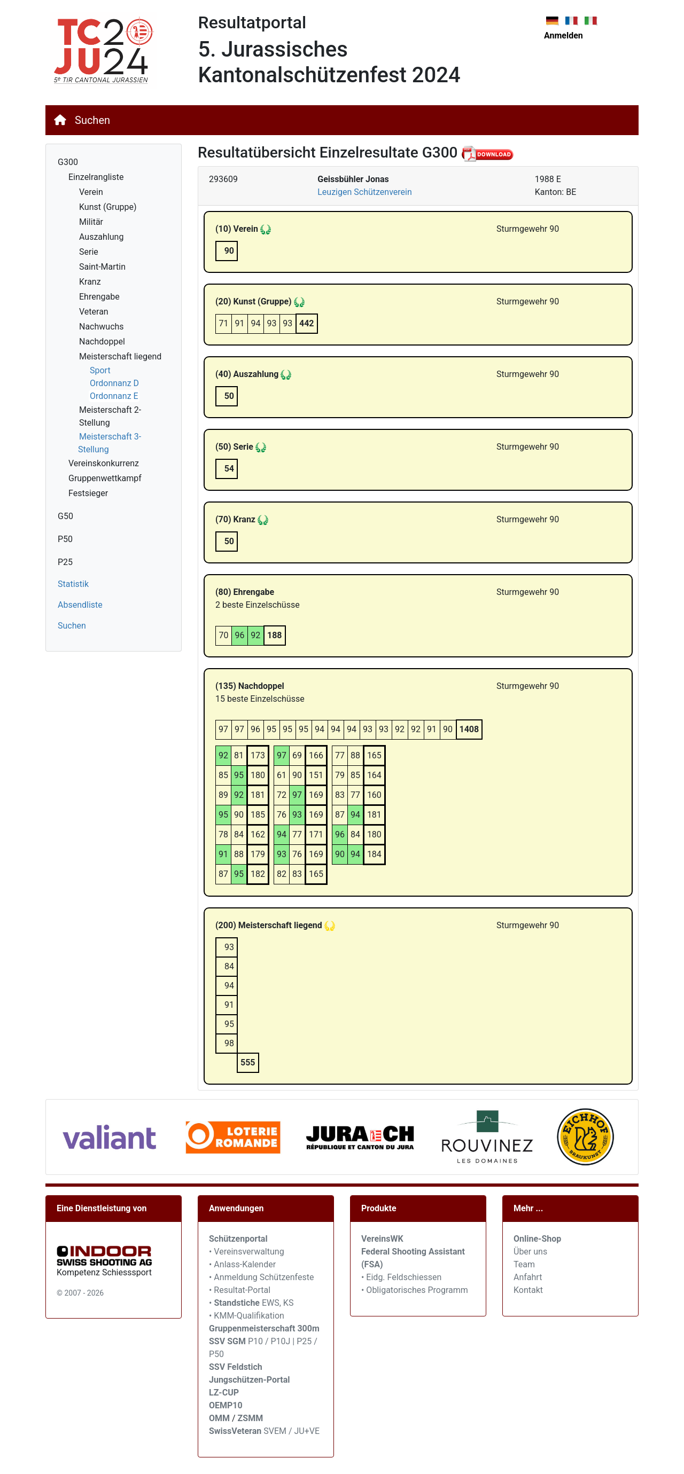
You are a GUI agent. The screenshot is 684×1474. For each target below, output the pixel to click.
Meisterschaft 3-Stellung (109, 443)
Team (524, 1264)
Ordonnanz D (114, 383)
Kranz (90, 282)
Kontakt (528, 1290)
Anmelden (563, 35)
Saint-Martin (102, 267)
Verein (91, 192)
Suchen (92, 120)
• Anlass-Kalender (242, 1264)
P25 (65, 562)
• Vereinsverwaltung (246, 1251)
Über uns (530, 1251)
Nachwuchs (101, 327)
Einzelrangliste (95, 177)
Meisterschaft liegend (120, 356)
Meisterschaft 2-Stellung (110, 416)
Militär (91, 222)
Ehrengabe (99, 297)
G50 (65, 516)
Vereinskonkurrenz (103, 463)
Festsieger (88, 493)
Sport (100, 370)
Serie (88, 252)
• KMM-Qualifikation (246, 1316)
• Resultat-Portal (239, 1290)
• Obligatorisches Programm (414, 1290)
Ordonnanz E (114, 396)
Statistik (73, 584)
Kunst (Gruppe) (108, 207)
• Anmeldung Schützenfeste (261, 1277)
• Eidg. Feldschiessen (401, 1277)
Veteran (93, 312)
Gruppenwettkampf (105, 478)
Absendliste (80, 605)
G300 (68, 162)
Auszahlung (101, 237)
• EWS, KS (251, 1303)
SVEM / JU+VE (291, 1431)
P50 (65, 539)
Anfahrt (528, 1277)
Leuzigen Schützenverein (364, 192)
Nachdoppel (102, 341)
